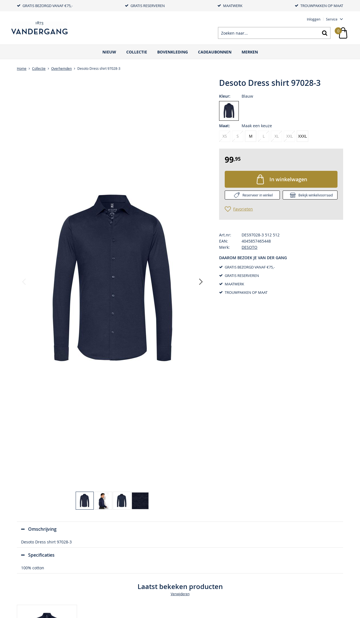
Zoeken (324, 33)
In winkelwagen (288, 179)
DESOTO (249, 247)
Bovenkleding (172, 52)
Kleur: (224, 96)
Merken (250, 52)
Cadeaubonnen (214, 52)
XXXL (302, 136)
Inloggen (313, 19)
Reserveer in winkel (257, 195)
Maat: (224, 125)
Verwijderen (180, 594)
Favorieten (243, 209)
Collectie (136, 52)
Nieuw (109, 52)
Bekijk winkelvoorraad (315, 195)
